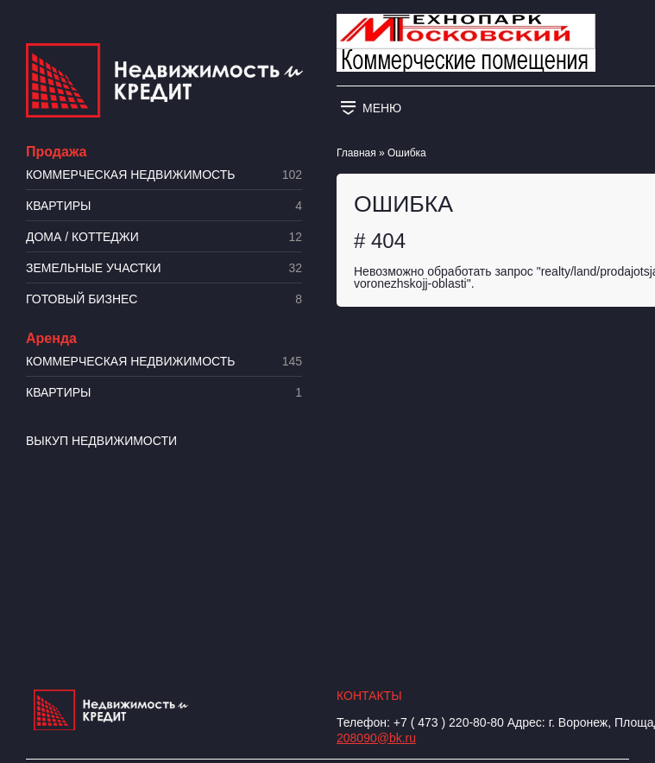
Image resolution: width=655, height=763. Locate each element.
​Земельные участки (164, 268)
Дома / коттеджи (164, 237)
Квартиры (164, 206)
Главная (356, 153)
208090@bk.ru (376, 738)
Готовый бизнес (164, 299)
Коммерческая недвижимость (164, 175)
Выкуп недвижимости (101, 441)
